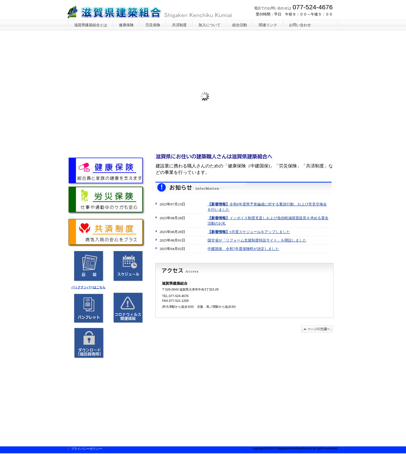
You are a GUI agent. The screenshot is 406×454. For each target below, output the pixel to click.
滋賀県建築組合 (152, 13)
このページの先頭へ (317, 329)
